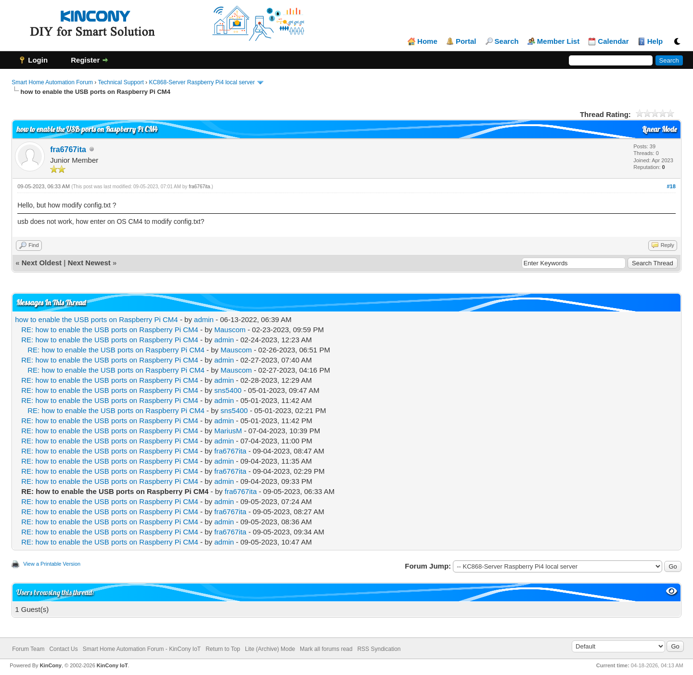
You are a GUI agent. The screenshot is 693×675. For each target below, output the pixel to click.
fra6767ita (68, 149)
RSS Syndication (378, 649)
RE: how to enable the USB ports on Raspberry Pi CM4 (109, 329)
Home (427, 41)
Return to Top (222, 649)
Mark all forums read (326, 649)
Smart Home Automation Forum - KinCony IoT (142, 649)
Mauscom (229, 329)
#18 (671, 186)
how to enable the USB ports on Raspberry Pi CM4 (96, 319)
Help (655, 41)
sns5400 (228, 390)
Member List (558, 41)
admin (204, 319)
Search (507, 41)
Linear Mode (659, 129)
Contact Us (63, 649)
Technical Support (120, 82)
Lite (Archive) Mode (270, 649)
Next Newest (89, 263)
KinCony (51, 665)
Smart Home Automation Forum (52, 82)
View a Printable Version (51, 564)
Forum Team (28, 649)
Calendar (613, 41)
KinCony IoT (112, 665)
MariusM (228, 431)
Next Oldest (42, 263)
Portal (466, 41)
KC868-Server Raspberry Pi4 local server (202, 82)
